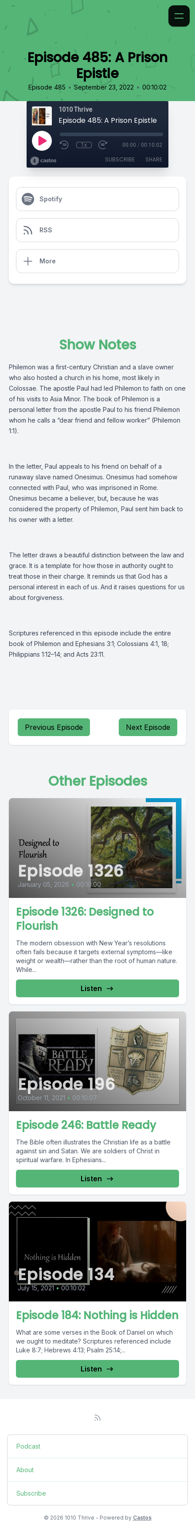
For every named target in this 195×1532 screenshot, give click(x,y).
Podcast (28, 1446)
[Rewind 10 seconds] (65, 145)
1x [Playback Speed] (84, 145)
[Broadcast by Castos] (43, 161)
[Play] (41, 140)
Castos (142, 1517)
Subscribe (120, 159)
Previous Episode (54, 727)
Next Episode (148, 727)
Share (153, 159)
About (25, 1469)
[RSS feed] (97, 1418)
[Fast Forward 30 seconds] (103, 145)
